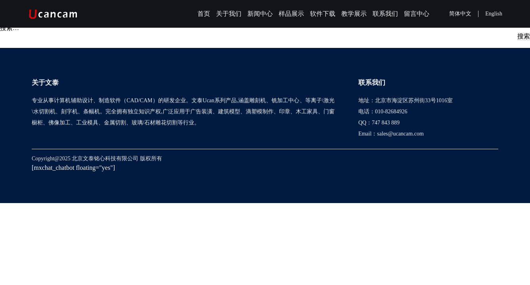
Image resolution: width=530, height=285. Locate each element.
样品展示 (291, 13)
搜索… (9, 28)
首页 (203, 13)
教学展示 (354, 13)
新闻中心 (260, 13)
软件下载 (322, 13)
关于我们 (228, 13)
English (493, 14)
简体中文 (460, 14)
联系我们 (385, 13)
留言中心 (416, 13)
